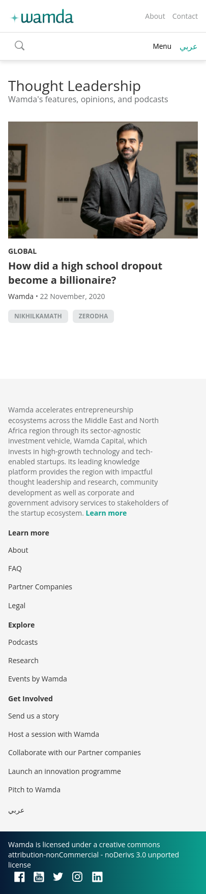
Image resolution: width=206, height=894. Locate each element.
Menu (162, 46)
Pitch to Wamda (34, 789)
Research (23, 660)
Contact (185, 16)
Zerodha (93, 316)
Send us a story (33, 716)
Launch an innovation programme (64, 771)
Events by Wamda (37, 678)
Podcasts (23, 642)
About (155, 16)
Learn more (106, 513)
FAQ (15, 568)
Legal (16, 605)
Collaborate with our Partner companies (74, 752)
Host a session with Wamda (53, 734)
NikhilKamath (38, 316)
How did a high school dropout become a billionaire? (85, 273)
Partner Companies (40, 586)
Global (22, 251)
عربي (189, 46)
